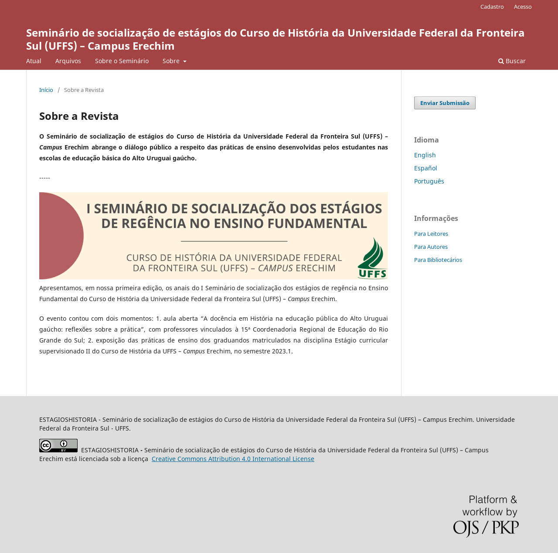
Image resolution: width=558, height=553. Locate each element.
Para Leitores (431, 233)
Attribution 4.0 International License (233, 459)
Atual (33, 61)
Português (429, 181)
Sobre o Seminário (122, 61)
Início (46, 90)
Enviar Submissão (445, 103)
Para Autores (431, 247)
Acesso (523, 6)
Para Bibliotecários (438, 260)
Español (425, 168)
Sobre (172, 61)
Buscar (512, 61)
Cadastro (492, 6)
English (425, 155)
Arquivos (68, 61)
